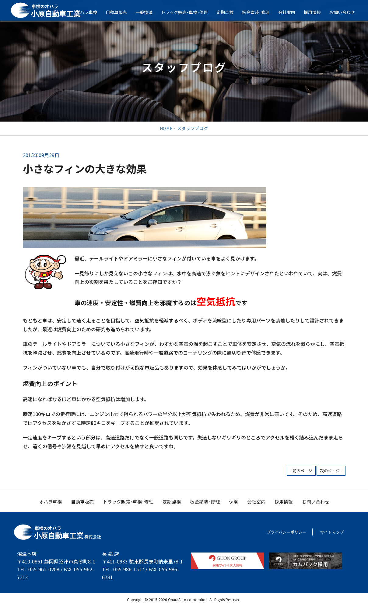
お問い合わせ (346, 12)
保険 (233, 501)
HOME (166, 128)
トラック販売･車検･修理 (188, 12)
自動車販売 (120, 12)
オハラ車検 (90, 12)
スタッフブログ (193, 128)
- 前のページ (301, 470)
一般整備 (147, 12)
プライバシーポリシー (286, 532)
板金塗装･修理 (259, 12)
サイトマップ (332, 532)
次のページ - (331, 470)
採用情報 (315, 12)
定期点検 (228, 12)
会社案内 (290, 12)
